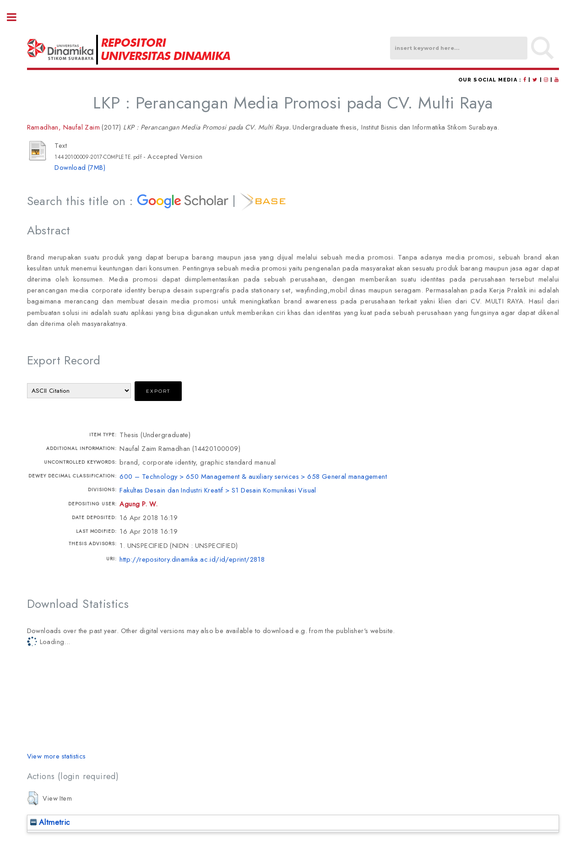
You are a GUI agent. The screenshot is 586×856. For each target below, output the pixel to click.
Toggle (16, 17)
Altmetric (50, 822)
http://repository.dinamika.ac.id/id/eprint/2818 (192, 559)
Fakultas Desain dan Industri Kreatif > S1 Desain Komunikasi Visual (217, 490)
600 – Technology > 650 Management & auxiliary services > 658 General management (253, 476)
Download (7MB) (79, 167)
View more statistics (56, 756)
